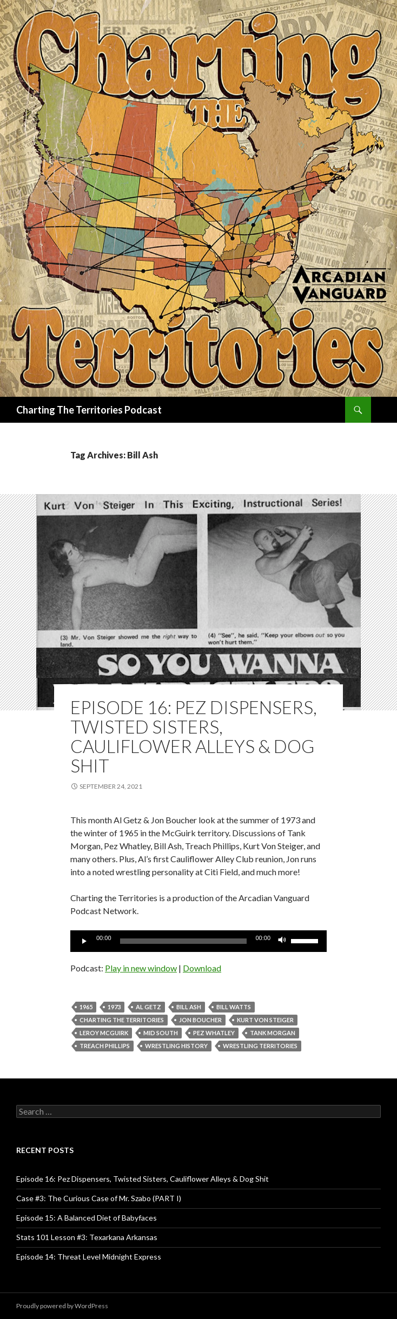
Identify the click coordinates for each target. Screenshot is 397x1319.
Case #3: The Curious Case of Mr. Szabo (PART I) (98, 1198)
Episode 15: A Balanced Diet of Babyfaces (86, 1217)
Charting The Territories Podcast (89, 410)
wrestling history (176, 1045)
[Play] (84, 941)
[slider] (183, 941)
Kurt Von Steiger (265, 1019)
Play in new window (141, 968)
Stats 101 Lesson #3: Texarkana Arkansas (86, 1237)
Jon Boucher (200, 1019)
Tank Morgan (272, 1032)
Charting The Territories (122, 1019)
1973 (114, 1006)
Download (202, 968)
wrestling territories (260, 1045)
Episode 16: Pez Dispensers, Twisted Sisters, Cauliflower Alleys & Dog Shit (193, 736)
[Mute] (282, 941)
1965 (86, 1006)
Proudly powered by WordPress (62, 1306)
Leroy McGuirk (104, 1032)
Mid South (160, 1032)
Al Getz (148, 1006)
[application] (198, 941)
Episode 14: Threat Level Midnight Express (88, 1256)
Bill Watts (233, 1006)
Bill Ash (188, 1006)
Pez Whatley (214, 1032)
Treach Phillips (105, 1045)
